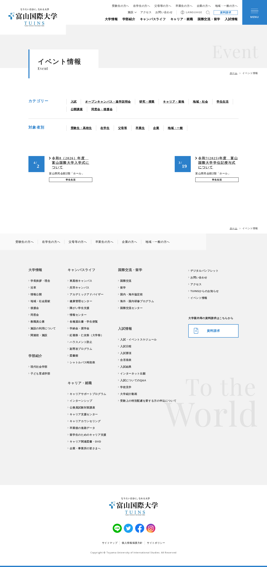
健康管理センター (81, 301)
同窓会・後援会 (102, 109)
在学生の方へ (141, 5)
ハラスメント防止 (81, 342)
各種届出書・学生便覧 (84, 321)
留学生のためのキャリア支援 (88, 434)
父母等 (122, 128)
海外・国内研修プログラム (137, 301)
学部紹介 (128, 19)
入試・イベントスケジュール (138, 339)
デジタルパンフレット (204, 270)
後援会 (34, 308)
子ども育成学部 (40, 373)
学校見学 (125, 387)
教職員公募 (37, 321)
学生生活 (223, 101)
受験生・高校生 (81, 128)
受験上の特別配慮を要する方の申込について (148, 400)
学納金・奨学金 (79, 328)
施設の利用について (43, 328)
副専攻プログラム (81, 348)
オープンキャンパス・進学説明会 (108, 101)
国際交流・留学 (209, 19)
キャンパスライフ (153, 19)
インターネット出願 (132, 373)
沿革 (33, 287)
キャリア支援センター (84, 414)
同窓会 (34, 314)
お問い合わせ (163, 12)
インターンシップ (81, 400)
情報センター (78, 314)
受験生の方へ (120, 5)
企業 (156, 128)
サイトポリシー (156, 542)
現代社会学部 (38, 366)
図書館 (74, 355)
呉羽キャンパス (79, 287)
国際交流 (125, 280)
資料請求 (226, 12)
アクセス (146, 12)
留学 (123, 287)
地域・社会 (200, 101)
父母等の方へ (162, 5)
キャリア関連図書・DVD (85, 441)
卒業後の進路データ (82, 428)
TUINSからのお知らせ (204, 291)
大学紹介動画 (128, 394)
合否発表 (125, 360)
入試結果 (125, 366)
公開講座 (77, 109)
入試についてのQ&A (133, 380)
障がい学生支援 (79, 308)
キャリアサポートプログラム (88, 394)
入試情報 (231, 19)
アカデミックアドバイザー (86, 294)
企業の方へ (204, 5)
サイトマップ (110, 542)
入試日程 (125, 346)
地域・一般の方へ (226, 5)
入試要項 (125, 353)
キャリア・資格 (173, 101)
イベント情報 (198, 297)
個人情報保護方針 (132, 542)
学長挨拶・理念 (40, 280)
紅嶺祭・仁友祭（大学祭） (86, 335)
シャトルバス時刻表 (82, 362)
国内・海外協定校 (131, 294)
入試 (74, 101)
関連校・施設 (38, 335)
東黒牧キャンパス (81, 280)
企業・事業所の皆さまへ (85, 448)
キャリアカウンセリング (85, 421)
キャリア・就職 (181, 19)
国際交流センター (131, 308)
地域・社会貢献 (40, 301)
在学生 (104, 128)
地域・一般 (175, 128)
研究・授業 (147, 101)
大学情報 (111, 19)
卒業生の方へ (184, 5)
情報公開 (36, 294)
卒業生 (140, 128)
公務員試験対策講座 (82, 407)
